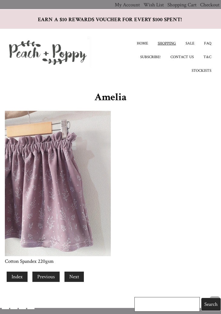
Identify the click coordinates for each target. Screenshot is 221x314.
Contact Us (182, 57)
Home (142, 43)
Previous (46, 276)
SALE (190, 43)
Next (74, 276)
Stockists (201, 70)
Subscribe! (150, 57)
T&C (207, 57)
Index (17, 276)
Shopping (167, 43)
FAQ (207, 43)
